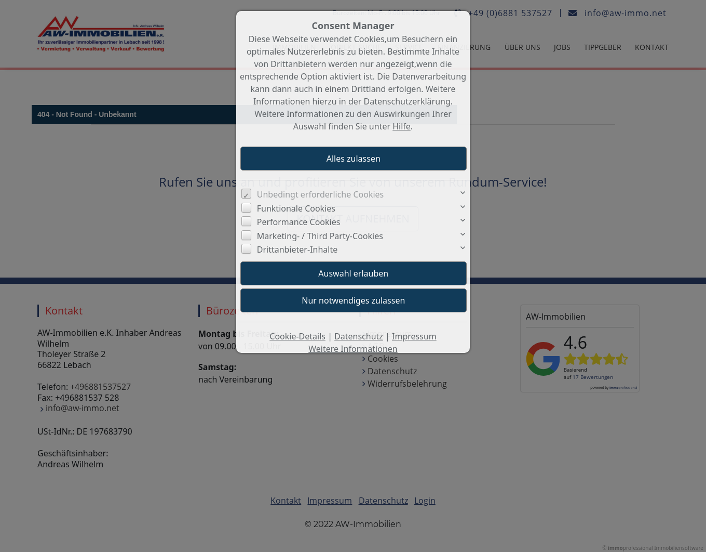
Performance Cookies (299, 222)
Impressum (414, 336)
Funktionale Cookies (296, 208)
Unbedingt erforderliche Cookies (320, 194)
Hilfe (401, 126)
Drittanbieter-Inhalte (297, 249)
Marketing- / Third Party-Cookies (320, 236)
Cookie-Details (297, 336)
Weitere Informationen (352, 348)
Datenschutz (358, 336)
